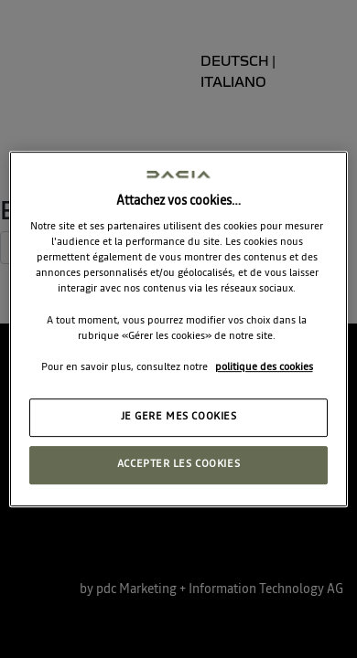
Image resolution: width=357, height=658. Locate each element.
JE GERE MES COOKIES (179, 416)
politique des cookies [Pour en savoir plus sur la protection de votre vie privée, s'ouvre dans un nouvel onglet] (264, 367)
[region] (179, 329)
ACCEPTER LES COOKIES (178, 464)
